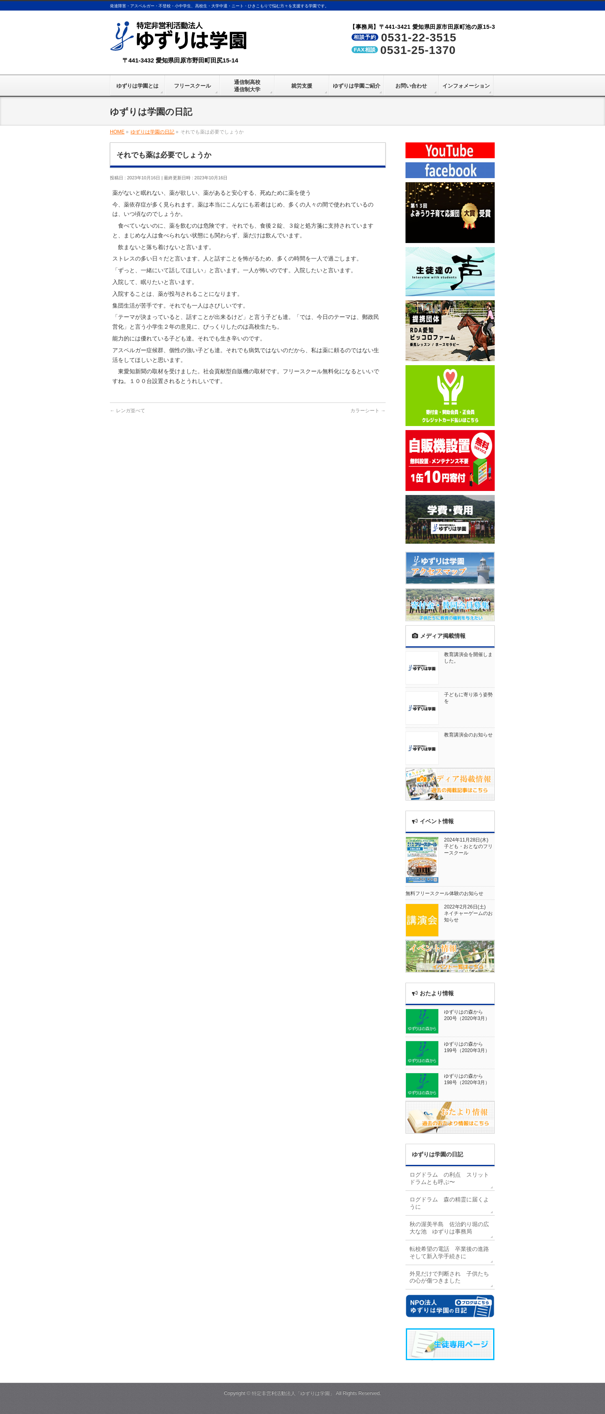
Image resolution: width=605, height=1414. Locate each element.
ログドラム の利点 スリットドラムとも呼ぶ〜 (449, 1178)
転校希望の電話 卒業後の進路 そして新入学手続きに (452, 1252)
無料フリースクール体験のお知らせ (444, 893)
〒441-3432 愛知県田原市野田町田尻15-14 (180, 60)
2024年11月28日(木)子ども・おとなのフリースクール (468, 846)
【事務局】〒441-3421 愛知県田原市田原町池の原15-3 (422, 27)
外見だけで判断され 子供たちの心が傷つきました (449, 1277)
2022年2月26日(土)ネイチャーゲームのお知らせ (468, 913)
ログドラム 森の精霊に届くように (449, 1203)
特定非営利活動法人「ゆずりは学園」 (293, 1393)
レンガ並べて (127, 410)
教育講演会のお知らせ (468, 735)
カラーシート (368, 410)
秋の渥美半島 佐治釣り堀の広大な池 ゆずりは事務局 (449, 1228)
